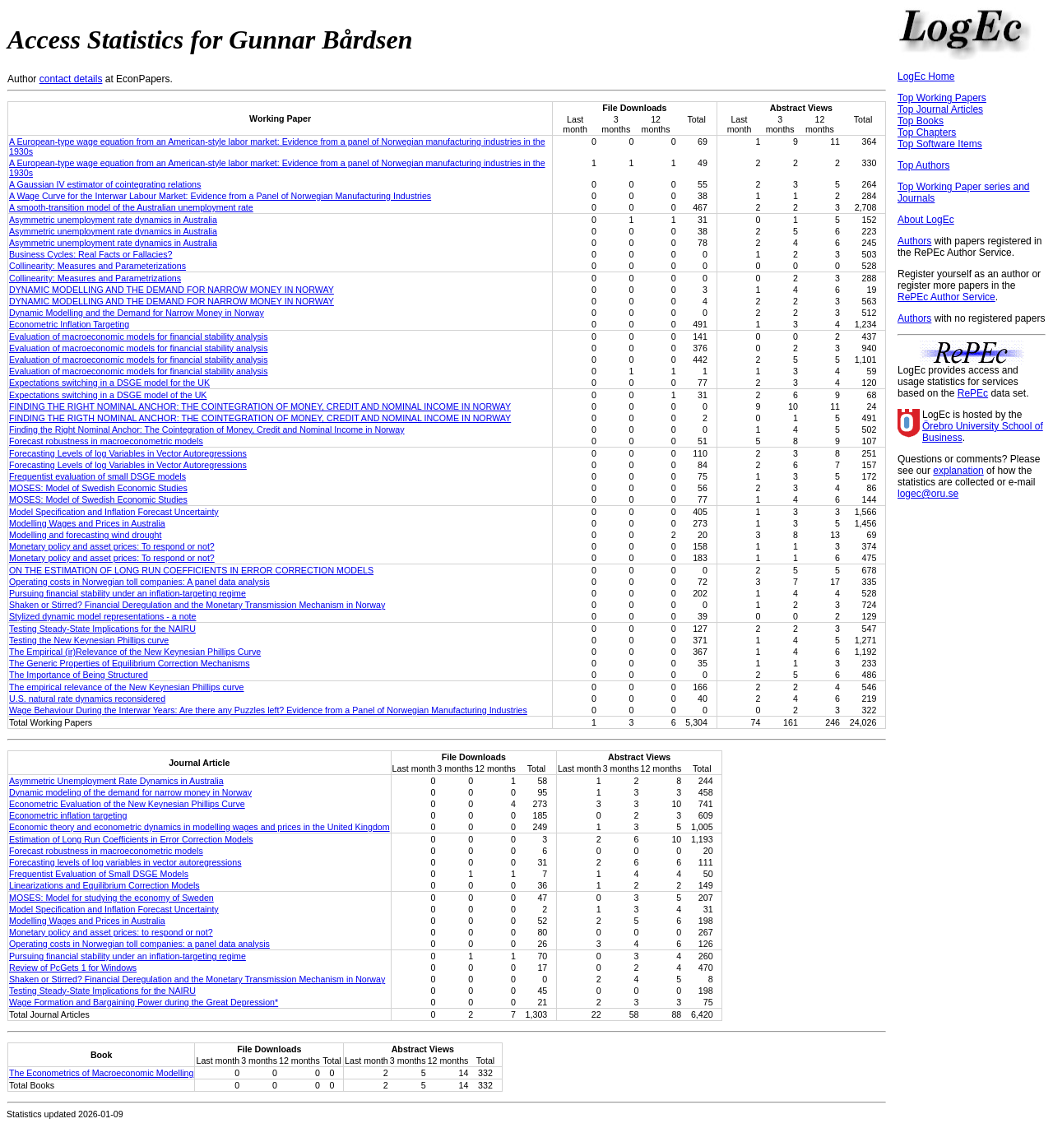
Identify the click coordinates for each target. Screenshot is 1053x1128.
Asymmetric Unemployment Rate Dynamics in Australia (116, 781)
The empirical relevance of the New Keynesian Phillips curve (126, 687)
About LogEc (926, 219)
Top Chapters (927, 132)
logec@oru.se (928, 493)
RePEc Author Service (946, 297)
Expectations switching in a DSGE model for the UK (109, 383)
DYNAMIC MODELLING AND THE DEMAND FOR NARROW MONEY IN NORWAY (171, 290)
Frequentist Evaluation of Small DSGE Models (98, 874)
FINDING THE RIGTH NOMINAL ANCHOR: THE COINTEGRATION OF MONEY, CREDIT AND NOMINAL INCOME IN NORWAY (260, 418)
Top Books (921, 121)
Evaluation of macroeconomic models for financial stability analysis (138, 336)
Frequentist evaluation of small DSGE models (97, 476)
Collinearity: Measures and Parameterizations (97, 266)
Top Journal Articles (940, 109)
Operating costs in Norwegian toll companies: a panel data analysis (139, 944)
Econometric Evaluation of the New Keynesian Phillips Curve (127, 804)
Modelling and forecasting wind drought (85, 535)
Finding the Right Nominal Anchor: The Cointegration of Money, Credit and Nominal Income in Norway (207, 429)
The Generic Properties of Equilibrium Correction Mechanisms (129, 663)
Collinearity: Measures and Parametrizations (95, 278)
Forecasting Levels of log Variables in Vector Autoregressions (128, 453)
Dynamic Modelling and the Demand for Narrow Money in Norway (136, 313)
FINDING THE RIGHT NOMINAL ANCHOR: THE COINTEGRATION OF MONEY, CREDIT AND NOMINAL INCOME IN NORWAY (260, 406)
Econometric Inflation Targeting (69, 324)
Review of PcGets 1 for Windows (73, 967)
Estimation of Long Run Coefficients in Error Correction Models (131, 839)
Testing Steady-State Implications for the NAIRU (102, 629)
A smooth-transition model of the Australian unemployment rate (131, 207)
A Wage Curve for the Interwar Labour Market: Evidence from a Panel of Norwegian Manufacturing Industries (220, 196)
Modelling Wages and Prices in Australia (87, 523)
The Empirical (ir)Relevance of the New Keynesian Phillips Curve (135, 652)
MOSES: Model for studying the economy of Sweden (111, 898)
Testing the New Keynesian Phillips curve (89, 640)
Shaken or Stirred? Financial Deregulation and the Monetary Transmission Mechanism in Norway (197, 605)
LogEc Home (926, 76)
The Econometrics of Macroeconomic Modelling (101, 1073)
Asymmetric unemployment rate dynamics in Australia (113, 220)
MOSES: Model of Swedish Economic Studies (98, 488)
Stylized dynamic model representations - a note (102, 616)
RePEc (973, 393)
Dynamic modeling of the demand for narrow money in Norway (130, 792)
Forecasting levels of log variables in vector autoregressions (125, 862)
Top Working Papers (942, 98)
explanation (958, 470)
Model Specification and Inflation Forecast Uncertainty (114, 512)
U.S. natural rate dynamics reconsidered (87, 698)
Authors (914, 241)
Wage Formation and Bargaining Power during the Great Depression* (143, 1002)
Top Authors (923, 165)
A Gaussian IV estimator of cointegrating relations (105, 184)
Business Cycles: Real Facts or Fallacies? (90, 254)
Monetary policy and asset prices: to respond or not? (111, 932)
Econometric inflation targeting (68, 815)
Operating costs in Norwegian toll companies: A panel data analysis (139, 582)
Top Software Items (940, 144)
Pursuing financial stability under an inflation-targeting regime (127, 593)
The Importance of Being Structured (78, 675)
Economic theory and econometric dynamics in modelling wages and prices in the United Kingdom (199, 827)
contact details (71, 79)
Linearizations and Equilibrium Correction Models (104, 885)
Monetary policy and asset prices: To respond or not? (112, 546)
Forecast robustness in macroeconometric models (106, 441)
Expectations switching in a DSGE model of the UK (107, 395)
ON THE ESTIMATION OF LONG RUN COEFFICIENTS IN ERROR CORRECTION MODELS (191, 570)
